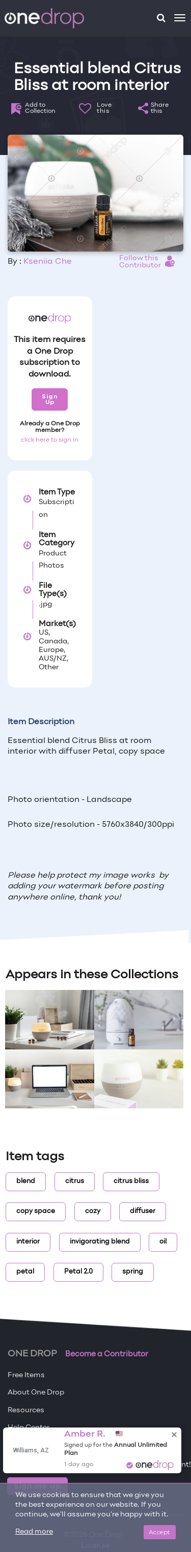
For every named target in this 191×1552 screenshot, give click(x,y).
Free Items (26, 1375)
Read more (34, 1532)
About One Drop (36, 1392)
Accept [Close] (160, 1532)
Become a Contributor (106, 1354)
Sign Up (50, 399)
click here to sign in (49, 440)
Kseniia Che (47, 262)
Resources (26, 1410)
